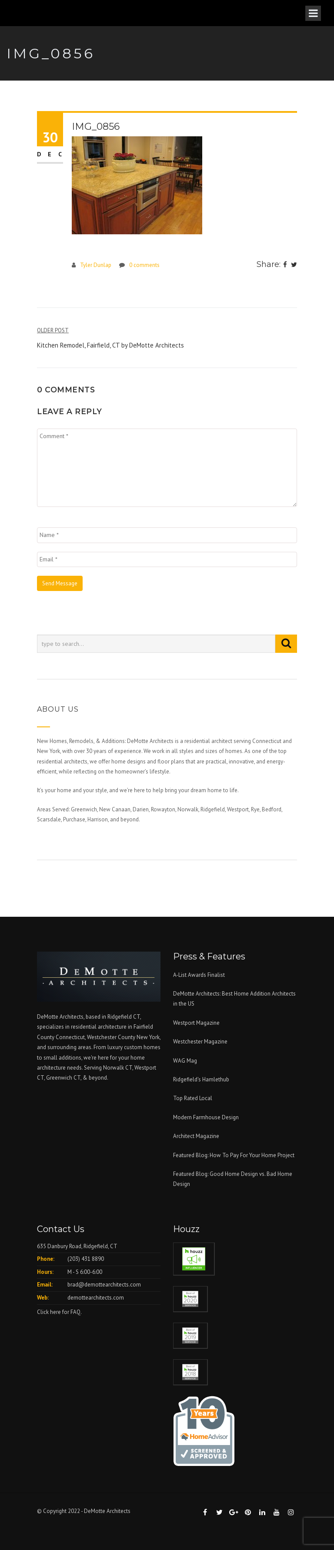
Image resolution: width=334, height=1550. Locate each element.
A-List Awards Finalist (199, 975)
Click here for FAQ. (59, 1312)
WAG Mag (185, 1060)
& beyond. (95, 1077)
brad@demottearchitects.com (104, 1284)
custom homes (142, 1047)
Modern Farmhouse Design (206, 1117)
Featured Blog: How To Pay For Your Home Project (233, 1155)
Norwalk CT (117, 1067)
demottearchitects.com (95, 1297)
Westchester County (112, 1037)
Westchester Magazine (200, 1041)
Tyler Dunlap (95, 265)
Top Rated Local (192, 1098)
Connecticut (70, 1037)
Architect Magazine (196, 1136)
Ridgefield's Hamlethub (201, 1079)
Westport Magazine (196, 1023)
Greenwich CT (63, 1077)
